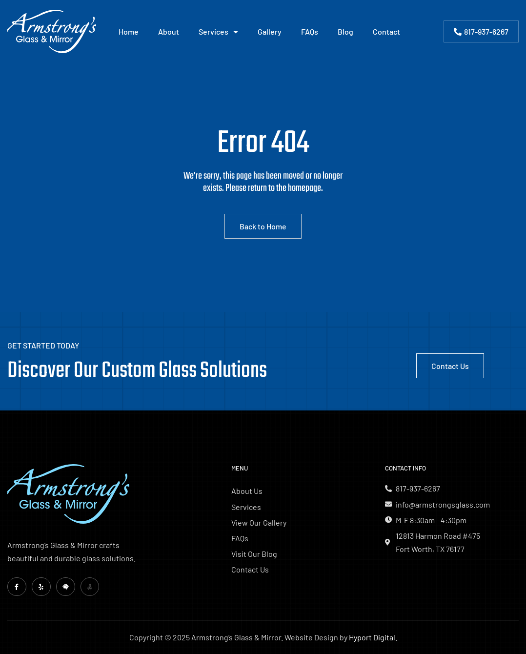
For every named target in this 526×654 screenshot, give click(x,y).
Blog (345, 31)
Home (129, 31)
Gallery (270, 31)
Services (218, 32)
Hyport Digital (372, 637)
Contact (386, 31)
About (168, 31)
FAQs (309, 31)
